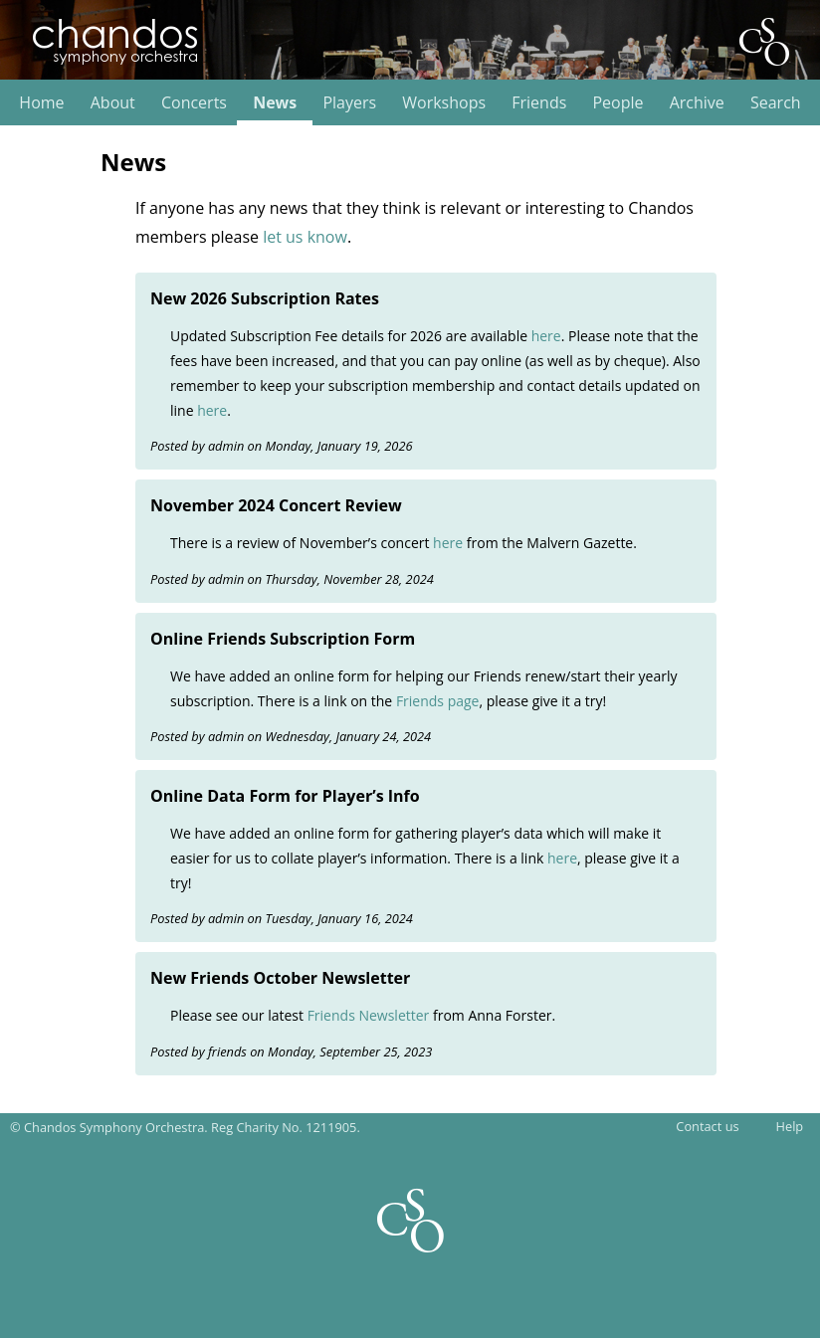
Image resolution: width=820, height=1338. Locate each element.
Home (41, 103)
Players (349, 103)
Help (790, 1126)
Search (775, 103)
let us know (305, 237)
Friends (539, 103)
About (113, 103)
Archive (697, 103)
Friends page (438, 700)
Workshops (444, 103)
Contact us (707, 1126)
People (617, 103)
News (275, 103)
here (546, 335)
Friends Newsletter (369, 1015)
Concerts (194, 103)
